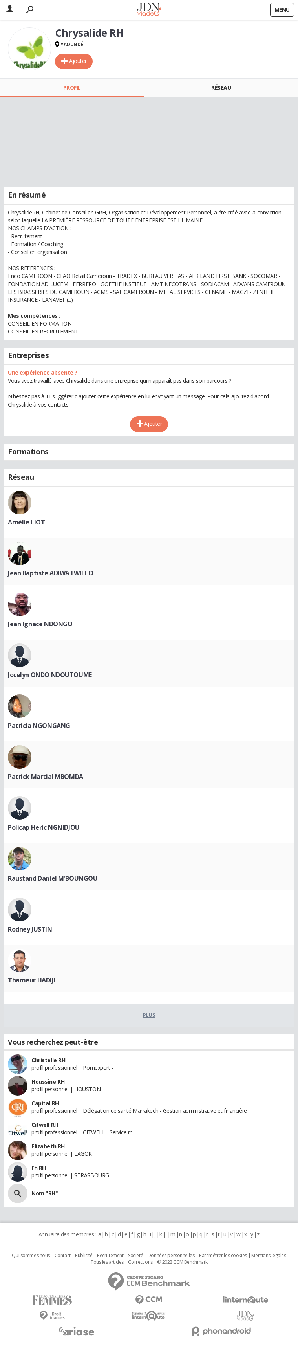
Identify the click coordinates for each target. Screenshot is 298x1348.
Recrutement (110, 1255)
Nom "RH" (44, 1193)
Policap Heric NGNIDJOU (44, 827)
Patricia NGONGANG (39, 725)
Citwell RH (44, 1124)
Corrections (140, 1262)
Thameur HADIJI (31, 980)
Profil (72, 87)
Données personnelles (171, 1255)
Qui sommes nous (31, 1255)
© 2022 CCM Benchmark (182, 1262)
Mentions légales (268, 1255)
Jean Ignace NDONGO (40, 624)
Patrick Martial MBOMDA (45, 776)
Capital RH (45, 1103)
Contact (63, 1255)
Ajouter (78, 61)
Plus (149, 1014)
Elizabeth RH (48, 1146)
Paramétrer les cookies (223, 1255)
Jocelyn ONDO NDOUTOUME (50, 674)
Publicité (83, 1255)
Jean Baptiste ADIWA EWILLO (50, 573)
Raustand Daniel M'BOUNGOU (53, 878)
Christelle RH (48, 1060)
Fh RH (38, 1167)
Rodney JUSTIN (30, 929)
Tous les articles (107, 1262)
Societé (135, 1255)
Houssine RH (47, 1081)
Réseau (221, 87)
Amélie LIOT (26, 522)
